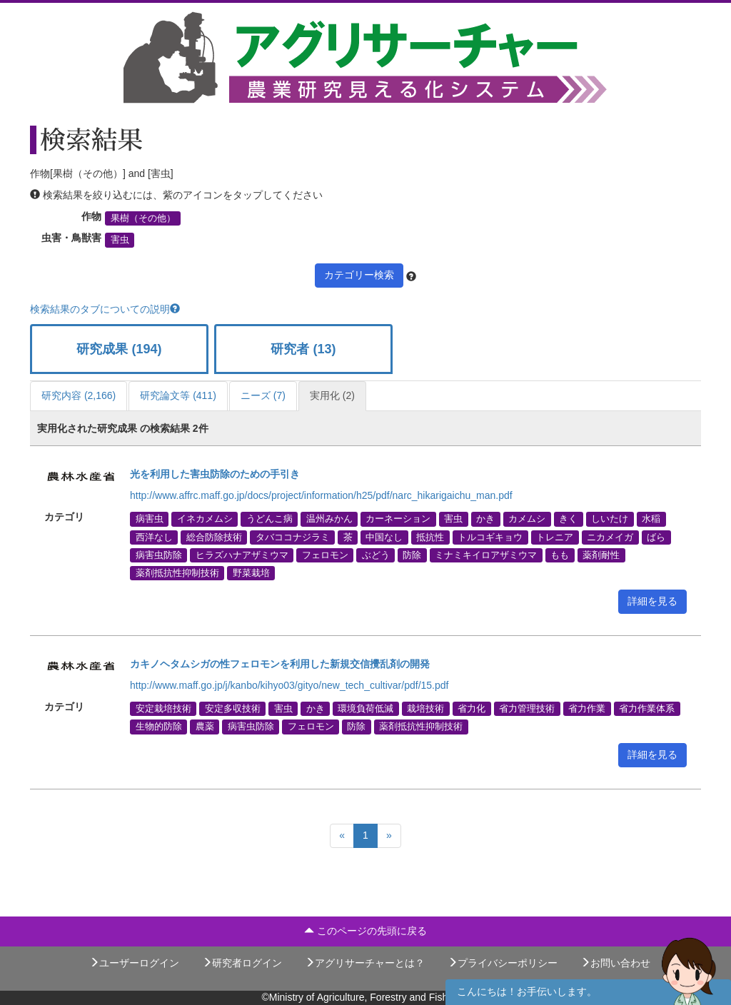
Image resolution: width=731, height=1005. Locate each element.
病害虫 (149, 519)
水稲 (651, 519)
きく (568, 519)
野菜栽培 (251, 572)
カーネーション (398, 519)
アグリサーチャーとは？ (365, 963)
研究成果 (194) (118, 349)
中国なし (384, 537)
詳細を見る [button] (652, 601)
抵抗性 (430, 537)
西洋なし (154, 537)
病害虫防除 (159, 555)
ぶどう (376, 555)
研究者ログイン (242, 963)
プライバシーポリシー (503, 963)
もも (559, 555)
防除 (412, 555)
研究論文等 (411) (178, 395)
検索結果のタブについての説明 (105, 309)
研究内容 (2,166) (78, 395)
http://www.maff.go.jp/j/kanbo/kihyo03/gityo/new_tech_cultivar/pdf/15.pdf (289, 685)
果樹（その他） (143, 218)
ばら (656, 537)
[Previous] (342, 836)
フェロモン (325, 555)
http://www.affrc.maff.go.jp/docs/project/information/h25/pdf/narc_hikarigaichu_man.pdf (321, 495)
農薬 (205, 727)
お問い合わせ (615, 963)
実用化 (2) (332, 395)
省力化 (471, 709)
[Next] (389, 836)
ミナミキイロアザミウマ (486, 555)
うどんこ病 (269, 519)
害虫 (120, 240)
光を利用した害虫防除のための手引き (215, 474)
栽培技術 (425, 709)
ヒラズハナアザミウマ (242, 555)
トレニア (554, 537)
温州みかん (329, 519)
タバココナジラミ (293, 537)
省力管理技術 (527, 709)
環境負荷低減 (365, 709)
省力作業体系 (647, 709)
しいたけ (609, 519)
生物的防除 (159, 727)
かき (485, 519)
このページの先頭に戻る (365, 930)
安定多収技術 (233, 709)
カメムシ (526, 519)
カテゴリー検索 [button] (359, 275)
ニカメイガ (610, 537)
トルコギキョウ (490, 537)
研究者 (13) (303, 349)
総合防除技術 (214, 537)
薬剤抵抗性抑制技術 (177, 572)
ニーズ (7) (263, 395)
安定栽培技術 (163, 709)
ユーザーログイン (134, 963)
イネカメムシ (205, 519)
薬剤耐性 (601, 555)
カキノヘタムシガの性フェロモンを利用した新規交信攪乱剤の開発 (280, 664)
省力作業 (586, 709)
